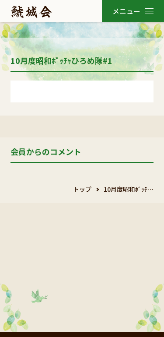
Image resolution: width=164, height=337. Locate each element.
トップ (82, 189)
